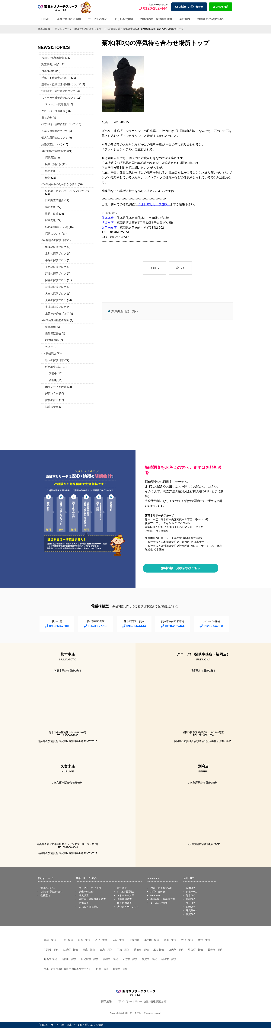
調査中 (53, 373)
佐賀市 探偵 (149, 959)
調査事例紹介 (86, 891)
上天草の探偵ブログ (57, 313)
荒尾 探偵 (170, 940)
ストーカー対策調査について (58, 97)
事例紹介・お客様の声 (162, 899)
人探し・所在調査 (88, 906)
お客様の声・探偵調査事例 (156, 19)
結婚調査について (51, 144)
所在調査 (46, 117)
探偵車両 (50, 326)
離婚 (47, 177)
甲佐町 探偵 (195, 949)
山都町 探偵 (69, 959)
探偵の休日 (51, 400)
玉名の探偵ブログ (55, 266)
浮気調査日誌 (53, 366)
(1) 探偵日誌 (48, 353)
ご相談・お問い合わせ (189, 6)
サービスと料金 (97, 19)
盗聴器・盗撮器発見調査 (92, 899)
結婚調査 (84, 903)
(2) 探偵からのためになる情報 (59, 184)
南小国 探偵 (151, 940)
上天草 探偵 (176, 949)
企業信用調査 (124, 899)
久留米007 (191, 891)
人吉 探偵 (134, 940)
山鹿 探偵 (67, 940)
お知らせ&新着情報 (52, 57)
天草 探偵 (118, 940)
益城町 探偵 (70, 949)
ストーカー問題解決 (57, 104)
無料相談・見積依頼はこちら (180, 568)
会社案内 (184, 19)
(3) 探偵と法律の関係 (54, 150)
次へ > (180, 268)
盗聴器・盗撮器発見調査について (61, 84)
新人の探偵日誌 (54, 360)
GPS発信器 (52, 340)
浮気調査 (84, 895)
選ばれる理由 (47, 887)
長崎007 (190, 899)
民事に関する (53, 164)
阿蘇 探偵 (50, 940)
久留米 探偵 (120, 968)
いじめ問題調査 (125, 891)
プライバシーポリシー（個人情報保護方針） (142, 1001)
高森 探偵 (89, 949)
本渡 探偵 (204, 940)
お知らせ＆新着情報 (161, 887)
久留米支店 (109, 227)
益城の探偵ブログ (55, 286)
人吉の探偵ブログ (55, 293)
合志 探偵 (106, 949)
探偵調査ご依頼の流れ (210, 19)
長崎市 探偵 (215, 949)
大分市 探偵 (130, 959)
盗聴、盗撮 (51, 213)
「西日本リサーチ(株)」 (154, 204)
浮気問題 (50, 170)
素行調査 (122, 887)
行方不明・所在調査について (58, 124)
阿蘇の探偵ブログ (55, 280)
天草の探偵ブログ (55, 300)
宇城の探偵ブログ (55, 306)
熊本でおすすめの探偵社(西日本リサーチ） (67, 968)
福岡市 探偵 (168, 959)
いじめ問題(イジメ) (56, 226)
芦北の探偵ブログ (55, 273)
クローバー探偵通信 (53, 111)
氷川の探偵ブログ (55, 253)
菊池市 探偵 (141, 949)
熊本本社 (108, 217)
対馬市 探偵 (50, 959)
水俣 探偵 (84, 940)
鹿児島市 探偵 (89, 959)
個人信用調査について (54, 137)
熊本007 (190, 895)
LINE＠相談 (220, 6)
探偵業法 (50, 157)
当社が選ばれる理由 (69, 19)
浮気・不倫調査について (55, 77)
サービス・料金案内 (90, 887)
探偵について (53, 233)
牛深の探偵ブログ (55, 260)
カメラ (49, 346)
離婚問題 (50, 220)
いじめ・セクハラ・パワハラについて (67, 190)
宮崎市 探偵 (110, 959)
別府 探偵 (102, 968)
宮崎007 (190, 906)
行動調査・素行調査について (58, 90)
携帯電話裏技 (53, 333)
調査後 (53, 380)
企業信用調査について (54, 130)
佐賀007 (190, 914)
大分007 (190, 903)
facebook (155, 895)
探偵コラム (51, 393)
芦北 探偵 (187, 940)
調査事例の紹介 (50, 64)
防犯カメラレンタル (128, 906)
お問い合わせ (157, 891)
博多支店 (108, 222)
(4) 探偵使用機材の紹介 (55, 320)
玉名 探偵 (158, 949)
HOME (45, 19)
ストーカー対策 (125, 895)
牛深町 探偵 (51, 949)
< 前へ (154, 268)
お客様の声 (48, 70)
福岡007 (190, 887)
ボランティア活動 (55, 386)
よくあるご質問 (123, 19)
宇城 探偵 (123, 949)
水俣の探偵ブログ (55, 246)
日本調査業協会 (54, 200)
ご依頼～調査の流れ (51, 891)
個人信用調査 (124, 903)
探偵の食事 (51, 406)
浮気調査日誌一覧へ (124, 311)
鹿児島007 (191, 910)
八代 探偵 (101, 940)
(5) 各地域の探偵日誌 (54, 240)
